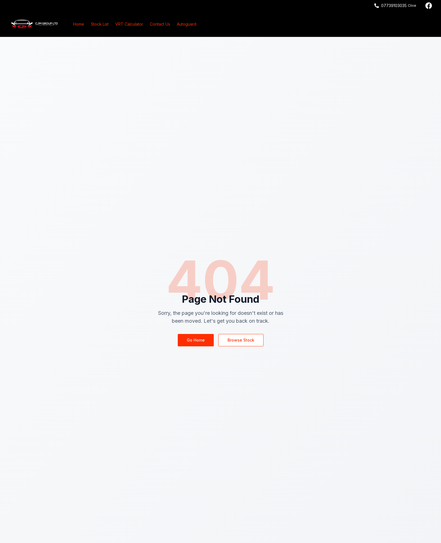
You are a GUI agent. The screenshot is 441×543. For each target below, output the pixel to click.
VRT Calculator (129, 24)
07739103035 (394, 5)
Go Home (196, 340)
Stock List (100, 24)
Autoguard (186, 24)
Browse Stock (241, 340)
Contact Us (160, 24)
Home (78, 24)
